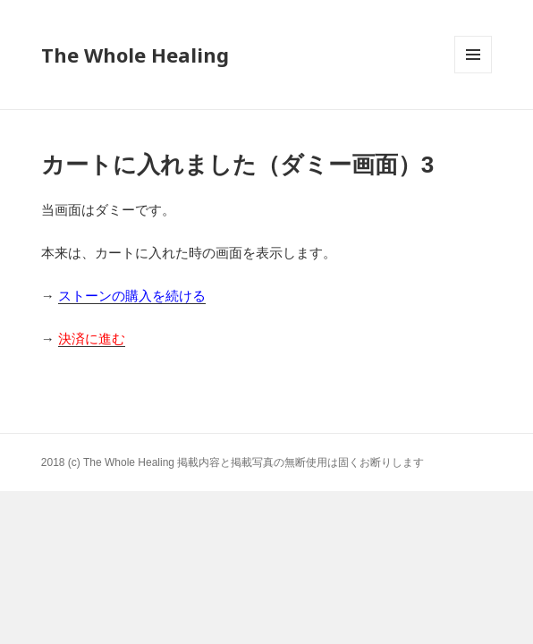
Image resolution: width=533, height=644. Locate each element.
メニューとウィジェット (473, 72)
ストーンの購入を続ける (132, 295)
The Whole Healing (135, 54)
